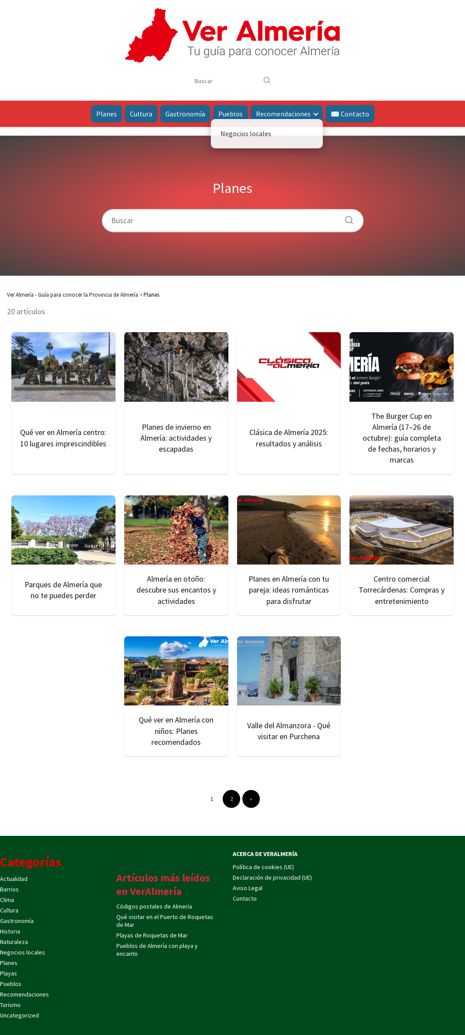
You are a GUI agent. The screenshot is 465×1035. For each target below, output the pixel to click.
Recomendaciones (283, 113)
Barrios (9, 889)
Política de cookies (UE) (263, 867)
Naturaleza (14, 942)
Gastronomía (185, 113)
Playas (8, 973)
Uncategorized (19, 1015)
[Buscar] (267, 81)
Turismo (10, 1005)
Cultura (141, 113)
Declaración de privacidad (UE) (272, 877)
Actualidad (14, 879)
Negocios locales (22, 952)
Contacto (245, 898)
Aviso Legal (247, 888)
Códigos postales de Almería (154, 906)
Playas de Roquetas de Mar (152, 935)
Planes (106, 113)
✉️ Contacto (350, 113)
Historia (10, 931)
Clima (7, 900)
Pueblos (230, 113)
